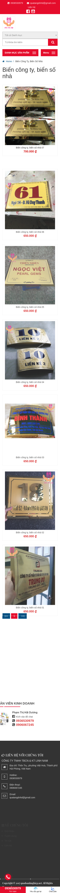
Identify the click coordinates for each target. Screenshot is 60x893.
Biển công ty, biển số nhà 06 (30, 260)
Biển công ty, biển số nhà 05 (30, 335)
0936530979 (15, 3)
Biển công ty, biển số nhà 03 (30, 485)
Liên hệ (31, 7)
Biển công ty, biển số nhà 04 (30, 410)
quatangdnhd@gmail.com (41, 3)
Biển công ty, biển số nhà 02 (30, 560)
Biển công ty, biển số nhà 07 (30, 147)
